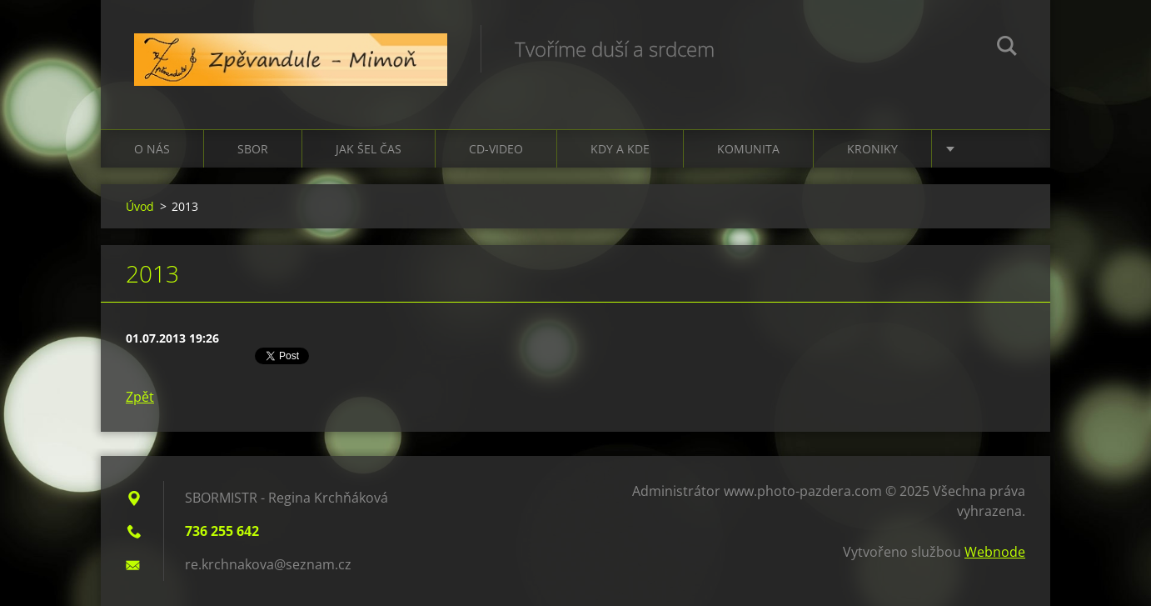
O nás (152, 149)
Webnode (994, 552)
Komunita (748, 149)
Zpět (140, 397)
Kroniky (872, 149)
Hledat (1007, 48)
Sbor (252, 149)
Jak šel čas (368, 149)
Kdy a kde (620, 149)
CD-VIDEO (496, 149)
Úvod (140, 206)
